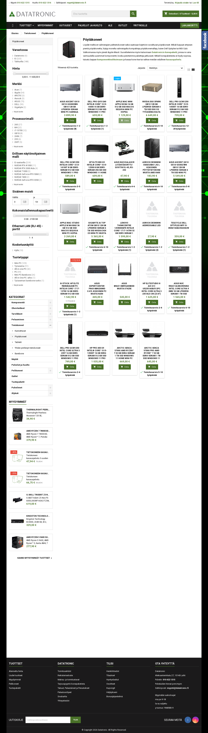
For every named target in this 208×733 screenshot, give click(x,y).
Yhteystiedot (63, 700)
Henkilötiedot (112, 671)
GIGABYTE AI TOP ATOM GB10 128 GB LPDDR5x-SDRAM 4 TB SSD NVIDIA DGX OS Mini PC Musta (96, 228)
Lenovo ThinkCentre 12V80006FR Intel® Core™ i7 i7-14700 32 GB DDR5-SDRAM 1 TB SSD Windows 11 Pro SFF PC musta (124, 231)
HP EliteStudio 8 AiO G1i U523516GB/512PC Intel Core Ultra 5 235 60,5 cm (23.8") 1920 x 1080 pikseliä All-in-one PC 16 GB (151, 291)
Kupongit (110, 688)
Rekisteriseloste (65, 675)
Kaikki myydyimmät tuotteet (35, 558)
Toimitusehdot (64, 671)
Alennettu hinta (16, 671)
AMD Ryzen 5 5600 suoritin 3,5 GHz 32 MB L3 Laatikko (38, 537)
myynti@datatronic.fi (76, 3)
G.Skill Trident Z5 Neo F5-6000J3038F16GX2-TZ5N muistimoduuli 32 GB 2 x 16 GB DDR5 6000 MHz (38, 495)
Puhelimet (17, 387)
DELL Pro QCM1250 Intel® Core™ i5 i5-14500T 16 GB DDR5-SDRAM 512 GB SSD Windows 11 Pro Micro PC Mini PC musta (179, 109)
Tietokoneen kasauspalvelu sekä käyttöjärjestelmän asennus (38, 474)
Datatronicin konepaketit (164, 52)
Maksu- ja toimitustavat (68, 679)
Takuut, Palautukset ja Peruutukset (73, 688)
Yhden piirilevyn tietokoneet (27, 348)
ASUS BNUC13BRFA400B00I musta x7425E (124, 286)
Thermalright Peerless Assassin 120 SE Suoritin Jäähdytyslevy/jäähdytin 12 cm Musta (38, 410)
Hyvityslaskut (112, 679)
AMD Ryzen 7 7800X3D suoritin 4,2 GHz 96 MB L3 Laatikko (38, 431)
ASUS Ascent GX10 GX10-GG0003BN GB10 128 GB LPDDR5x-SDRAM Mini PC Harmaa (69, 106)
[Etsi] (104, 14)
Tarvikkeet (17, 314)
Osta (70, 120)
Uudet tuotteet (15, 675)
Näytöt (15, 359)
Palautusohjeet (65, 692)
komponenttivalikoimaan (110, 59)
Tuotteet (25, 25)
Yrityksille (140, 25)
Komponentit (18, 302)
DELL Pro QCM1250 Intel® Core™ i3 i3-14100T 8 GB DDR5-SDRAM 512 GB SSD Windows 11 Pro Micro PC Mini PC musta (69, 170)
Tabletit (18, 342)
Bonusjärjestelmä (114, 696)
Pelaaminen (18, 319)
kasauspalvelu (173, 59)
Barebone (19, 353)
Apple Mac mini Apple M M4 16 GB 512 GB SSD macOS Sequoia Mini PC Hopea (124, 106)
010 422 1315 (23, 3)
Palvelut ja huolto (90, 25)
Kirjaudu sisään (182, 3)
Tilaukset (110, 675)
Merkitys (166, 68)
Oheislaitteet (18, 308)
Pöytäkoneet (20, 336)
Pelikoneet (17, 370)
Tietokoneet (18, 325)
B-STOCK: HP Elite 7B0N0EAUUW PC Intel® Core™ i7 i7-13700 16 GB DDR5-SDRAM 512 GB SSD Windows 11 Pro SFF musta (69, 291)
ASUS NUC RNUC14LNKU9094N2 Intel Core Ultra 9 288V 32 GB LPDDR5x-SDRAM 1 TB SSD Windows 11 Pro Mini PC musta (179, 291)
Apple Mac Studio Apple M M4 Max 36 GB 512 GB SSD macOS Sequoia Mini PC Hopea (69, 228)
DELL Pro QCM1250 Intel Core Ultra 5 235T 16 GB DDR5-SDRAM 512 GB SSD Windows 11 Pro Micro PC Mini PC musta (70, 356)
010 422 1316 (45, 3)
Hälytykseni (111, 692)
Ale (110, 25)
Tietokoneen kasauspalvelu (38, 452)
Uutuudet (65, 25)
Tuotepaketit (18, 382)
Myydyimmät (45, 25)
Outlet (122, 25)
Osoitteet (110, 684)
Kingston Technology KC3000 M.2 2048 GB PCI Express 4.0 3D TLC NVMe (38, 516)
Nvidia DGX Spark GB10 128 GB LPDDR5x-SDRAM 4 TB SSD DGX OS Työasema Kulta (151, 106)
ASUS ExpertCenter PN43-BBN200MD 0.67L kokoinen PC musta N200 (96, 288)
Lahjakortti (189, 25)
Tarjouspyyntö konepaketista (71, 684)
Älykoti (15, 393)
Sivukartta (62, 696)
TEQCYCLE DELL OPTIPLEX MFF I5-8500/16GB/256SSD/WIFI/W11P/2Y (184, 225)
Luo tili (196, 3)
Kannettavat (20, 331)
